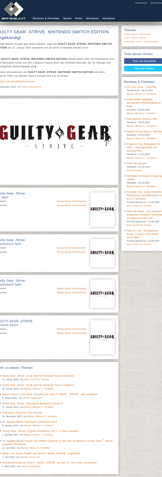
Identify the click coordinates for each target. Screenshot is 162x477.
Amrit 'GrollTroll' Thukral (36, 380)
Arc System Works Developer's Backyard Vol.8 (29, 422)
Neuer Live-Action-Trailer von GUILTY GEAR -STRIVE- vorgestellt (41, 453)
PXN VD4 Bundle (137, 163)
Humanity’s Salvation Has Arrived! (22, 412)
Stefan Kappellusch (31, 87)
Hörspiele (92, 18)
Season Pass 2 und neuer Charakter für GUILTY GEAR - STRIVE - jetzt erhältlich (50, 394)
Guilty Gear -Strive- (133, 42)
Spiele (67, 18)
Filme (78, 18)
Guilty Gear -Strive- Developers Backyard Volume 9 (32, 403)
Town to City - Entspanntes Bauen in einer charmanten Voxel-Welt (142, 234)
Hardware (109, 18)
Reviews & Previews (46, 18)
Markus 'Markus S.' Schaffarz (39, 389)
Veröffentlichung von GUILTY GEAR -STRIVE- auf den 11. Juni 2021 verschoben (49, 462)
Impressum (141, 3)
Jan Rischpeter (134, 170)
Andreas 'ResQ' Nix (30, 457)
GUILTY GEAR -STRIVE (135, 38)
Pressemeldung (151, 42)
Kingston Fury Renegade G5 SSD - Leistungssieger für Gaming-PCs (143, 147)
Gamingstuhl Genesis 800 (142, 119)
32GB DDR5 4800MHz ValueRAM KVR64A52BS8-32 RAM (144, 103)
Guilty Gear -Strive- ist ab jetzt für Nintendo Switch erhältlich (38, 376)
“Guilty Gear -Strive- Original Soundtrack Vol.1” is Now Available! (40, 431)
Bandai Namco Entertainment (71, 201)
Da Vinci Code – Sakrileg (141, 87)
